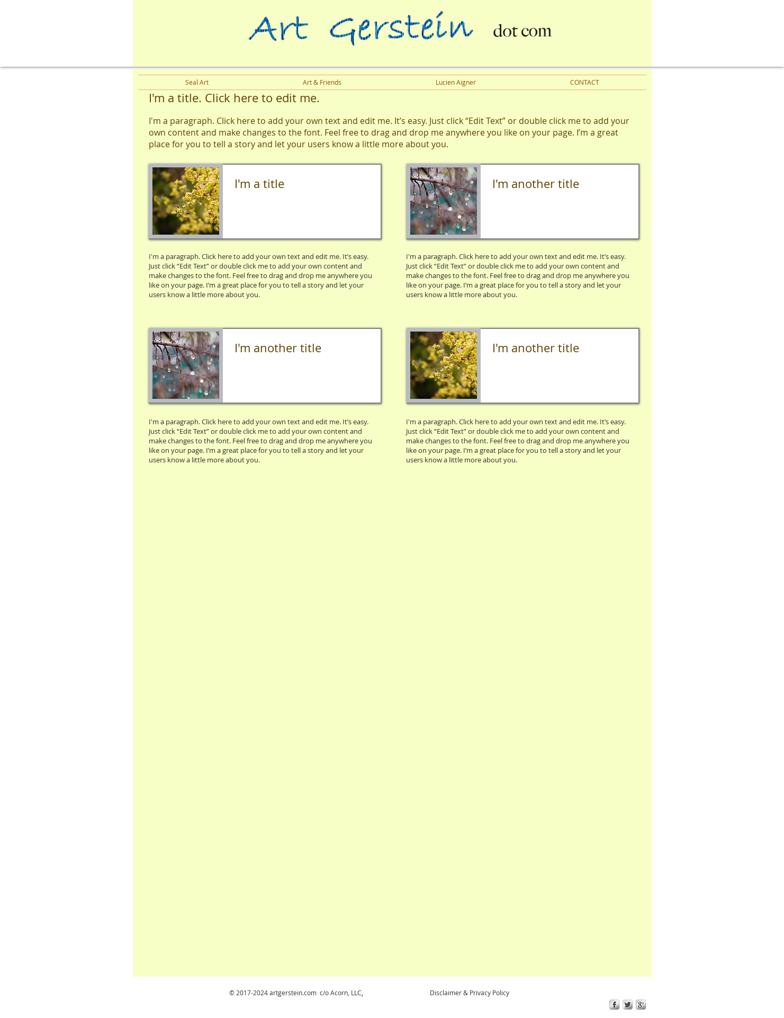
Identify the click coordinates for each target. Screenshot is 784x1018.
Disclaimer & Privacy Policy (468, 992)
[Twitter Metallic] (628, 1004)
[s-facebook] (614, 1004)
